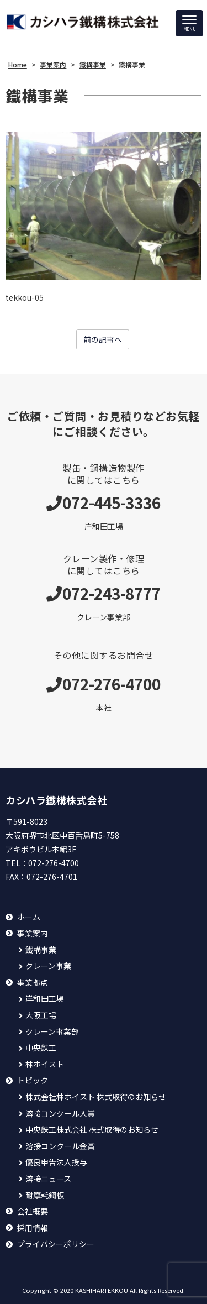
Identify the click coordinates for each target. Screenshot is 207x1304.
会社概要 (32, 1211)
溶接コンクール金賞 (60, 1146)
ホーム (28, 917)
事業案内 (32, 933)
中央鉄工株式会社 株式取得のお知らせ (91, 1129)
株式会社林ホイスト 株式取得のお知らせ (95, 1097)
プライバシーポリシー (55, 1244)
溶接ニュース (48, 1179)
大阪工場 (40, 1015)
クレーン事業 (48, 966)
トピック (32, 1080)
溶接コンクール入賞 (60, 1113)
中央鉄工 (40, 1048)
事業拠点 (32, 982)
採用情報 (32, 1228)
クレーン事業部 (52, 1032)
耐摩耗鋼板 (44, 1195)
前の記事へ (102, 339)
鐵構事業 (40, 950)
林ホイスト (44, 1064)
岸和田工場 (44, 998)
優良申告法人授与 (56, 1162)
